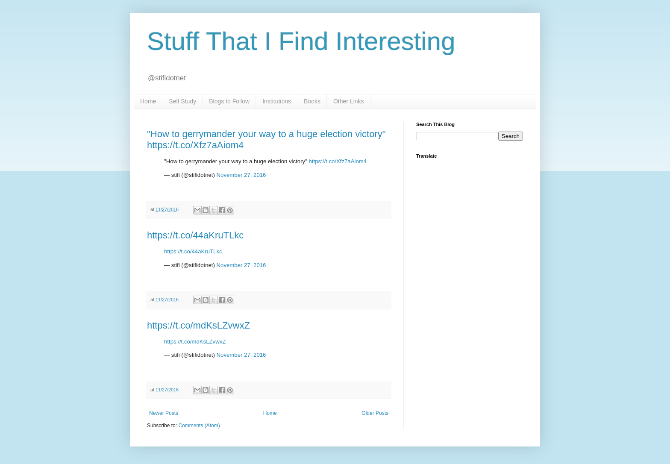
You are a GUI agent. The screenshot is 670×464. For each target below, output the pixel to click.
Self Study (182, 101)
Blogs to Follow (229, 101)
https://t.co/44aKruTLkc (195, 235)
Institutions (276, 101)
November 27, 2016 (241, 175)
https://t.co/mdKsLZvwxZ (198, 325)
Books (312, 101)
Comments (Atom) (199, 426)
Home (148, 101)
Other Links (348, 101)
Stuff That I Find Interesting (301, 41)
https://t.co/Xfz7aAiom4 (338, 161)
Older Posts (374, 413)
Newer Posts (163, 413)
